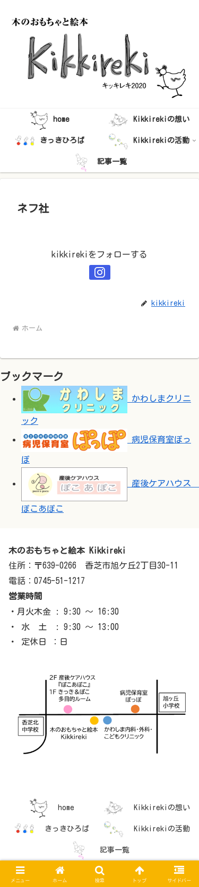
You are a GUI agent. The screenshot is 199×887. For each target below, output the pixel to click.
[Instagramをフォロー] (99, 272)
